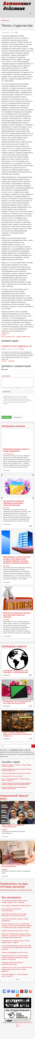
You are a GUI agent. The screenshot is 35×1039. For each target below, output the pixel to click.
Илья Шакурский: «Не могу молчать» (12, 776)
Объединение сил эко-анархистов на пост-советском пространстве (17, 702)
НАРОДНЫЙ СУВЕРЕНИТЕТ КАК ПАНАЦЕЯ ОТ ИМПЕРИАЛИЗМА (15, 671)
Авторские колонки (13, 426)
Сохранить (6, 417)
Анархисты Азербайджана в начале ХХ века (14, 952)
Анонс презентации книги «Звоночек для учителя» (16, 773)
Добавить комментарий (23, 336)
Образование (5, 20)
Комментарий (6, 376)
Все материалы (11, 897)
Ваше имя (5, 369)
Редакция (4, 829)
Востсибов (6, 508)
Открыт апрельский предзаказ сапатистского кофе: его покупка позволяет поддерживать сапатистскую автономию (16, 947)
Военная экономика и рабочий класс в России (15, 930)
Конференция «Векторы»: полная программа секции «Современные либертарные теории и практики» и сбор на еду (15, 957)
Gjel (16, 32)
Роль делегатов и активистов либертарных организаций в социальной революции (13, 503)
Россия (4, 335)
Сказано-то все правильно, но (17, 346)
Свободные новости (14, 646)
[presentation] (16, 409)
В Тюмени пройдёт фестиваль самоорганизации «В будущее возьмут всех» (17, 769)
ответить (4, 361)
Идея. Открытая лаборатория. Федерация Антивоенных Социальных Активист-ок (17, 734)
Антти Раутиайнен (8, 454)
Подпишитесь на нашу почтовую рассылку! (14, 885)
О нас (17, 1026)
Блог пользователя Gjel (8, 336)
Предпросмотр (17, 417)
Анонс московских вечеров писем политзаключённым (14, 865)
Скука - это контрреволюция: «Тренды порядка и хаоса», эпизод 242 (16, 779)
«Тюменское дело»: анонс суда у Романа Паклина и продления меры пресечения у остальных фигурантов (17, 969)
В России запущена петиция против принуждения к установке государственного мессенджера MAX (16, 783)
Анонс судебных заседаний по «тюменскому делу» (13, 826)
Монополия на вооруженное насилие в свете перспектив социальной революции (17, 615)
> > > (17, 979)
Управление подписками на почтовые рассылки (16, 890)
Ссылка (4, 349)
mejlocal (21, 349)
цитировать (11, 361)
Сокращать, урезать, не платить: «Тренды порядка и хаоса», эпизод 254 (16, 765)
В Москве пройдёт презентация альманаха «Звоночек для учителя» (14, 788)
